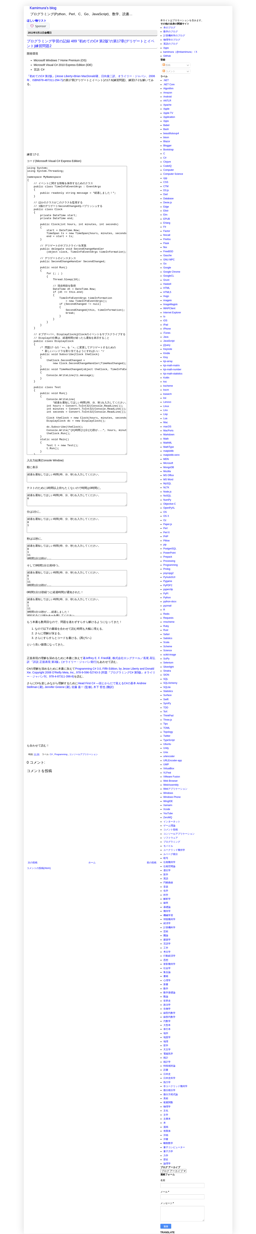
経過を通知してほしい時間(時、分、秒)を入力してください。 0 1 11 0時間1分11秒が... (83, 617)
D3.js (166, 190)
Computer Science (173, 174)
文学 (165, 1114)
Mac (165, 422)
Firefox (167, 239)
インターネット (171, 821)
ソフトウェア (170, 837)
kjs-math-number (172, 369)
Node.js (167, 491)
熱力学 (167, 1082)
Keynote (167, 349)
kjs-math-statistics (172, 373)
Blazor (166, 141)
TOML (166, 728)
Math (166, 438)
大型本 (167, 1025)
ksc (165, 381)
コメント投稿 (170, 829)
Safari (166, 634)
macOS (167, 426)
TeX (165, 711)
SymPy (167, 703)
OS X (166, 516)
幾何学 (167, 911)
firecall (166, 235)
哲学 (165, 1045)
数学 (165, 988)
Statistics (168, 691)
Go (165, 263)
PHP (165, 536)
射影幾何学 (169, 964)
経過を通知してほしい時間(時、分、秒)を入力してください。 (83, 536)
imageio (167, 300)
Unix (165, 752)
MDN (166, 459)
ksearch (167, 394)
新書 (165, 984)
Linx (165, 410)
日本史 (167, 1074)
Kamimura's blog (43, 8)
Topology (168, 732)
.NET (166, 80)
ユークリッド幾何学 (174, 850)
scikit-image (169, 654)
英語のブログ (170, 43)
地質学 (167, 1037)
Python (167, 597)
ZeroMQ (167, 817)
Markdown (168, 434)
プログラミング (171, 841)
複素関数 (168, 1102)
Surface (167, 695)
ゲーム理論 (169, 825)
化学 (165, 890)
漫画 (165, 1127)
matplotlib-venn (171, 455)
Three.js (167, 719)
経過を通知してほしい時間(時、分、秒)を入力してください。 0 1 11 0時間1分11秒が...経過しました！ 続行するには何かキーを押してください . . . (83, 679)
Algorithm (168, 88)
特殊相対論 (169, 1065)
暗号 (165, 858)
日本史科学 (169, 1078)
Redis (166, 614)
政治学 (167, 1004)
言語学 (167, 943)
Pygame (167, 581)
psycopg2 (168, 573)
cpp (165, 178)
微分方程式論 (170, 1094)
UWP (166, 764)
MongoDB (168, 467)
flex (165, 247)
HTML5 (167, 292)
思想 (165, 960)
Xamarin (167, 805)
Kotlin (166, 377)
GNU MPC (169, 259)
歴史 (165, 1159)
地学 (165, 1033)
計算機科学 (169, 927)
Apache (167, 104)
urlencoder (169, 756)
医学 (165, 874)
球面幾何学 (169, 919)
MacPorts (168, 430)
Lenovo (167, 402)
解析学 (167, 898)
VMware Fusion (171, 776)
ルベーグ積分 (170, 854)
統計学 (167, 1061)
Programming (61, 828)
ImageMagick (170, 304)
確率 (165, 902)
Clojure (167, 161)
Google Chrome (171, 271)
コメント (169, 71)
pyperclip (168, 589)
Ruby (166, 626)
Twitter (166, 736)
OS (165, 512)
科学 (165, 894)
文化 (165, 1110)
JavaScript (169, 341)
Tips (165, 723)
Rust (165, 630)
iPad (165, 324)
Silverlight (168, 666)
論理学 (167, 1163)
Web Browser (170, 780)
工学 (165, 947)
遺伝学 (167, 870)
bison (166, 137)
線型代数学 (169, 1013)
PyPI (165, 593)
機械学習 (168, 915)
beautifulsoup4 (171, 133)
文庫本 (167, 1118)
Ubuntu (167, 744)
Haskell (167, 284)
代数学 (167, 1021)
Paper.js (167, 524)
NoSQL (167, 495)
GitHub (167, 56)
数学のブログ (170, 31)
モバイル (168, 846)
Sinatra (167, 670)
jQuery (166, 345)
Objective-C (169, 503)
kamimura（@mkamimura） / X (180, 52)
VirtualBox (168, 768)
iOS (165, 320)
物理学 (167, 1106)
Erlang (166, 222)
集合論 (167, 972)
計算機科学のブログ (174, 35)
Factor (166, 231)
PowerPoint (169, 552)
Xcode (166, 809)
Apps (166, 48)
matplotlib (168, 451)
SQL (165, 679)
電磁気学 (168, 1053)
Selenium (168, 662)
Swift (166, 699)
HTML (166, 288)
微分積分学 (169, 1090)
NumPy (167, 499)
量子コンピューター (174, 1147)
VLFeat (167, 772)
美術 (165, 1098)
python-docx (169, 601)
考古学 (167, 951)
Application (169, 117)
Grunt (166, 280)
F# (164, 226)
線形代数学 (169, 1017)
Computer (168, 170)
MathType (168, 447)
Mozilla (167, 471)
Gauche (167, 255)
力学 (165, 1155)
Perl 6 (166, 532)
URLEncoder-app (172, 760)
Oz (164, 520)
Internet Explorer (172, 312)
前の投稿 (151, 936)
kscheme (168, 385)
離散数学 (168, 1143)
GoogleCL (168, 275)
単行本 (167, 1029)
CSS (165, 182)
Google (167, 267)
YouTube (168, 813)
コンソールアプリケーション (83, 828)
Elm (165, 214)
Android (167, 96)
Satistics (167, 638)
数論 (165, 996)
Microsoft (168, 463)
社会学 (167, 968)
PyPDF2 (167, 585)
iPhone (167, 328)
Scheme (167, 646)
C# (51, 828)
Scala (166, 642)
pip (165, 544)
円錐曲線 (168, 882)
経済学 (167, 923)
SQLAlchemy (170, 683)
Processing (169, 561)
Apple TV (168, 113)
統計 (165, 1057)
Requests (168, 618)
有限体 (167, 1131)
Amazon (167, 92)
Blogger (167, 145)
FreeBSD (168, 251)
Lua (165, 418)
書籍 (165, 976)
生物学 (167, 1008)
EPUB (166, 218)
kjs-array (168, 361)
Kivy (165, 357)
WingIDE (168, 801)
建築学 (167, 939)
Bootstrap (168, 149)
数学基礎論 (169, 992)
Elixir (166, 210)
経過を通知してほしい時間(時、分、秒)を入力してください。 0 (83, 560)
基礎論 (167, 907)
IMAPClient (169, 308)
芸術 (165, 931)
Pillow (166, 540)
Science (167, 650)
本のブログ (169, 27)
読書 (165, 1069)
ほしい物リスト (36, 20)
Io (164, 316)
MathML (167, 442)
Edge (166, 206)
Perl (165, 528)
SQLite (167, 687)
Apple (166, 108)
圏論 (165, 935)
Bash (166, 129)
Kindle (166, 353)
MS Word (168, 479)
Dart (165, 194)
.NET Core (169, 84)
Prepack (167, 556)
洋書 (165, 1139)
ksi (164, 398)
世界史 (167, 1000)
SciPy (166, 658)
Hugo (166, 296)
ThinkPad (168, 715)
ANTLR (167, 100)
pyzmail (167, 605)
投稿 (166, 65)
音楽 (165, 886)
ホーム (92, 936)
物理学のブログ (171, 39)
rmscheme (169, 621)
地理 (165, 1041)
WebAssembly (171, 784)
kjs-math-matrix (171, 365)
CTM (166, 186)
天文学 (167, 1049)
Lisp (165, 414)
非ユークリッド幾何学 (175, 1086)
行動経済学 (169, 955)
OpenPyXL (169, 507)
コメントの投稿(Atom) (39, 942)
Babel (166, 125)
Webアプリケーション (175, 788)
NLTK (166, 487)
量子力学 (168, 1151)
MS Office (168, 475)
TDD (165, 707)
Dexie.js (167, 202)
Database (168, 198)
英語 (165, 878)
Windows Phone (172, 797)
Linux (166, 406)
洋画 (165, 1135)
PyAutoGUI (169, 577)
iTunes (167, 333)
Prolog (166, 569)
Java (165, 337)
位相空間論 (169, 866)
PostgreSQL (169, 548)
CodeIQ (167, 166)
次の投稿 (32, 936)
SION (166, 674)
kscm (166, 389)
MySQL (167, 483)
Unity (166, 748)
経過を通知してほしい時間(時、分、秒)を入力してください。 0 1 (83, 588)
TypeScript (169, 740)
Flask (166, 243)
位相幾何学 (169, 862)
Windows (168, 793)
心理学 (167, 980)
